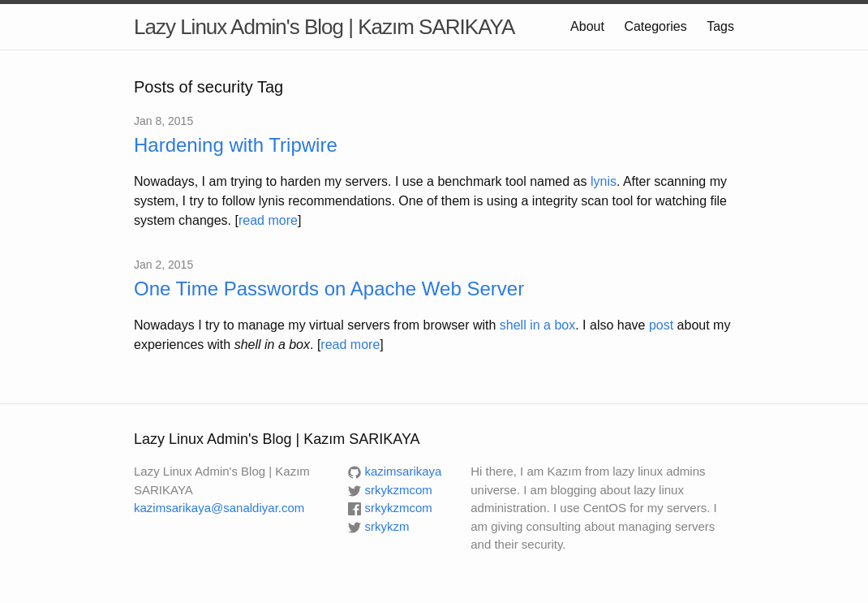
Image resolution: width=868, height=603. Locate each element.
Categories (655, 26)
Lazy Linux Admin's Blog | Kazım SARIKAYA (324, 27)
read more (268, 220)
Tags (720, 26)
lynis (604, 181)
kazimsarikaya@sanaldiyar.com (219, 508)
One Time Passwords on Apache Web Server (329, 288)
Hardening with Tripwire (235, 145)
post (661, 325)
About (587, 26)
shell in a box (537, 325)
